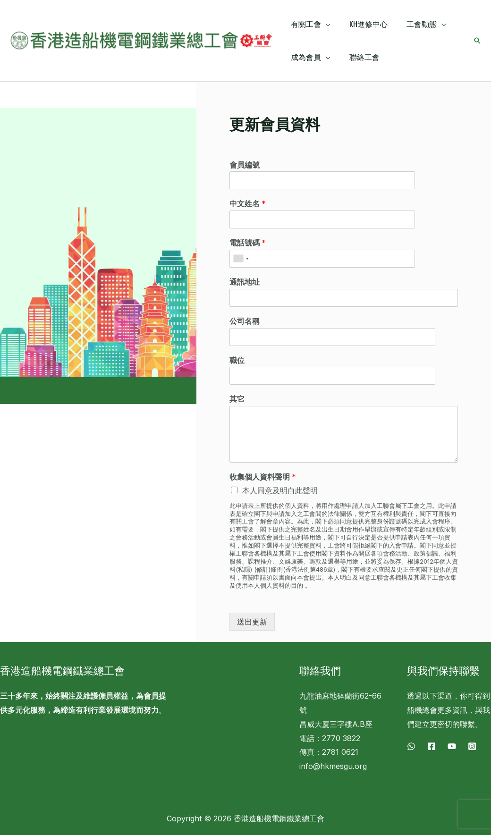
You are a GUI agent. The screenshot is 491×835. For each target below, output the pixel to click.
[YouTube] (452, 746)
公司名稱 (244, 321)
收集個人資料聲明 (262, 476)
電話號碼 (247, 242)
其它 (237, 399)
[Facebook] (431, 746)
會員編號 (244, 164)
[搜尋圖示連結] (477, 40)
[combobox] (241, 258)
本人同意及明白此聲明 (280, 490)
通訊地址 (244, 282)
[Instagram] (472, 746)
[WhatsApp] (411, 746)
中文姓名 (247, 203)
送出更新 (252, 621)
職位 (237, 360)
